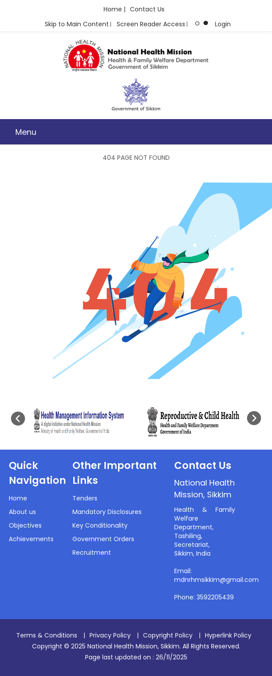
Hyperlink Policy (228, 635)
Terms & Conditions (46, 635)
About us (22, 511)
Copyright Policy (168, 635)
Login (223, 24)
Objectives (25, 525)
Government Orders (103, 539)
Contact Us (147, 9)
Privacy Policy (110, 635)
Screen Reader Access (151, 24)
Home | (114, 9)
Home (18, 498)
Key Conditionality (100, 525)
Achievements (31, 539)
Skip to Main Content (77, 24)
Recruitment (91, 552)
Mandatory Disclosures (107, 511)
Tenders (84, 498)
